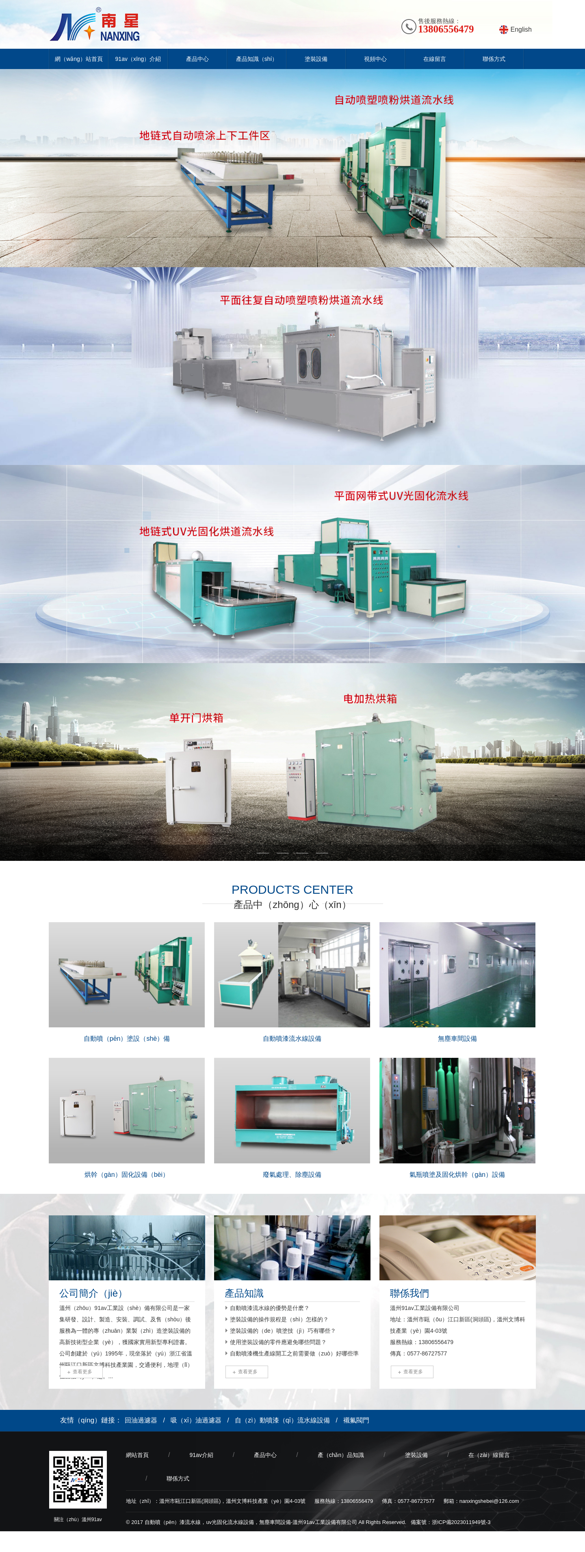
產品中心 (197, 59)
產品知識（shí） (257, 59)
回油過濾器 (141, 1420)
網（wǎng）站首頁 (79, 59)
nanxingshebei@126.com (489, 1501)
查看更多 (82, 1372)
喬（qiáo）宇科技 (180, 1542)
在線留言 (434, 59)
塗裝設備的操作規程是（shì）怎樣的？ (279, 1319)
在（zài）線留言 (489, 1455)
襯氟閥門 (356, 1420)
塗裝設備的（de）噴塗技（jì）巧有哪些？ (283, 1330)
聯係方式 (494, 59)
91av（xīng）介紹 (138, 59)
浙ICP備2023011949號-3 (461, 1522)
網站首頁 (137, 1455)
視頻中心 (375, 59)
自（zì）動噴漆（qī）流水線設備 (282, 1420)
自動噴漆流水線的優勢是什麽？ (270, 1308)
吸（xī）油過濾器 (196, 1420)
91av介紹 (201, 1455)
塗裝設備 (316, 59)
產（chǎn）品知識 (341, 1455)
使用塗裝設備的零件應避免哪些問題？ (278, 1342)
